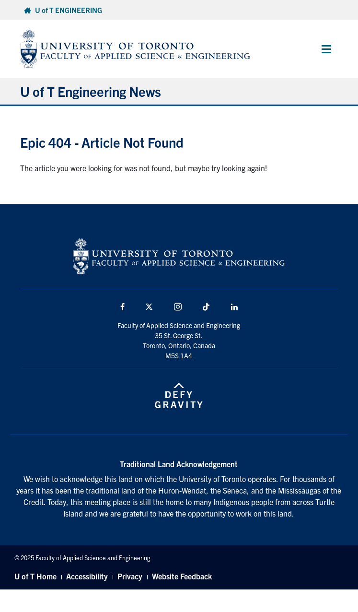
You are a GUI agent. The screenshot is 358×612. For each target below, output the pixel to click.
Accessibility (87, 576)
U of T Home (35, 576)
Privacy (129, 576)
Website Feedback (182, 576)
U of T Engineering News (90, 91)
